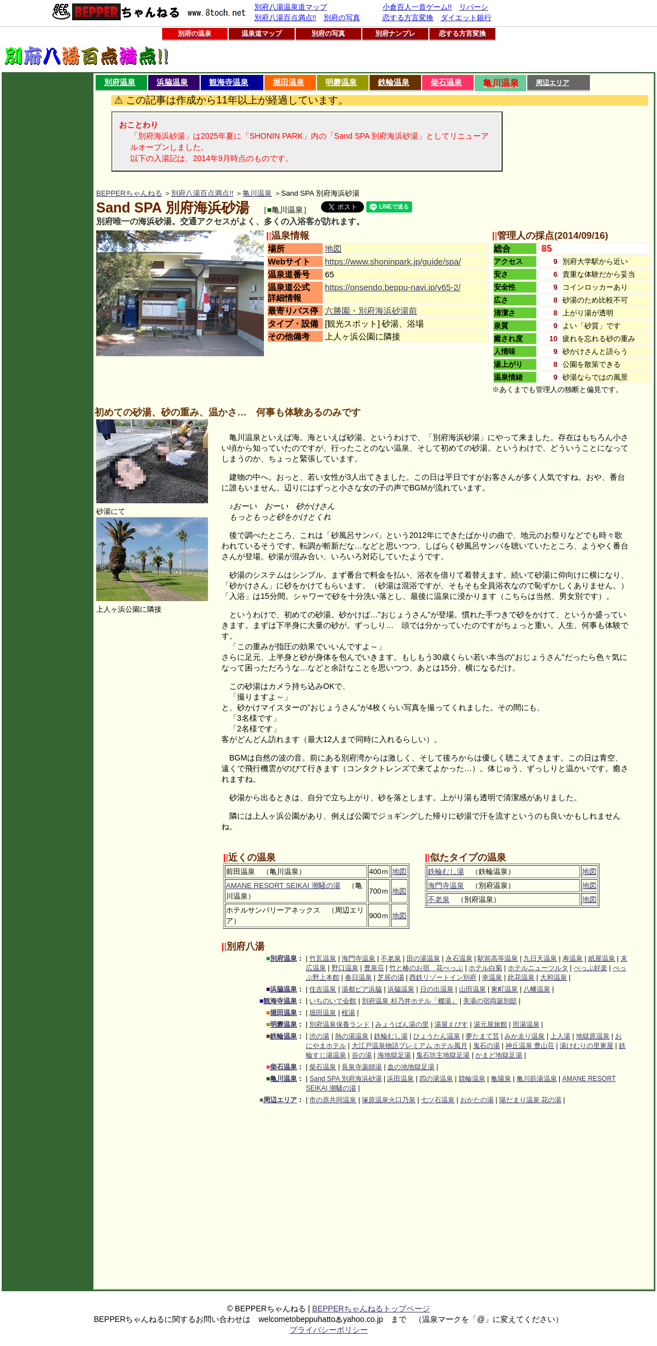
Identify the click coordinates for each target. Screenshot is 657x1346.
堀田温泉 (288, 82)
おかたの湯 (477, 1100)
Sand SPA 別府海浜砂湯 (345, 1079)
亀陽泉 (501, 1079)
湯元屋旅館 (490, 1024)
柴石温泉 (446, 82)
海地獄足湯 (394, 1055)
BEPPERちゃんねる (129, 193)
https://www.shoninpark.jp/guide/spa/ (393, 261)
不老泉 (439, 899)
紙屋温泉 (601, 958)
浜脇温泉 (172, 82)
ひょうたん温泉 (436, 1036)
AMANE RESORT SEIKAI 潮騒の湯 (283, 885)
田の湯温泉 (423, 958)
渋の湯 (319, 1036)
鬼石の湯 (486, 1046)
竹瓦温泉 (322, 958)
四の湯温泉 (436, 1079)
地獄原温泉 (592, 1036)
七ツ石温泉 (438, 1100)
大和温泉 (553, 977)
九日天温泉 (540, 958)
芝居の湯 (390, 977)
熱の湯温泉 (351, 1036)
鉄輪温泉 (393, 82)
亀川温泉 (257, 193)
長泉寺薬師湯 (362, 1067)
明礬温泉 (341, 82)
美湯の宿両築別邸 (490, 1001)
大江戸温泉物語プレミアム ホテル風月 (409, 1046)
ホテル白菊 (485, 968)
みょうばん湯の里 (402, 1024)
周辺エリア (552, 83)
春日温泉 (358, 977)
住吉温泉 (322, 989)
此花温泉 (521, 977)
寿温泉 (573, 958)
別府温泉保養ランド (339, 1024)
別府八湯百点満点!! (202, 193)
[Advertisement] (47, 241)
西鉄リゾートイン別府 (442, 977)
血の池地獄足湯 (410, 1067)
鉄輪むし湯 (446, 871)
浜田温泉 (400, 1079)
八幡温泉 (536, 989)
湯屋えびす (451, 1024)
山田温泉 (472, 989)
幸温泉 (492, 977)
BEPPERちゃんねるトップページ (371, 1308)
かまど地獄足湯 (498, 1055)
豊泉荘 (374, 968)
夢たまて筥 (482, 1036)
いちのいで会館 (332, 1001)
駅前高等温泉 (498, 958)
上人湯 (560, 1036)
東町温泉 (504, 989)
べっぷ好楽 (590, 968)
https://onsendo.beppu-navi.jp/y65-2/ (393, 287)
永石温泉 (459, 958)
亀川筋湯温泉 (537, 1079)
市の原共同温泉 (332, 1100)
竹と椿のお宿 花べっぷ (426, 968)
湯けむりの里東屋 (586, 1046)
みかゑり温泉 (524, 1036)
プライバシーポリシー (329, 1329)
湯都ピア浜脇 (362, 989)
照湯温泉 (526, 1024)
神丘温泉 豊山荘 (529, 1046)
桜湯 (348, 1013)
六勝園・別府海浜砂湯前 (371, 310)
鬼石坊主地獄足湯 (443, 1055)
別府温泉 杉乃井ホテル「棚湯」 (409, 1001)
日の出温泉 (436, 989)
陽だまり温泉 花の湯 (530, 1100)
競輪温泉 (472, 1079)
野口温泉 (345, 968)
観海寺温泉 (228, 82)
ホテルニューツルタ (538, 968)
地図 (333, 248)
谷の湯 (362, 1055)
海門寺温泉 (446, 885)
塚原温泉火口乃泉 (388, 1100)
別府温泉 (119, 82)
